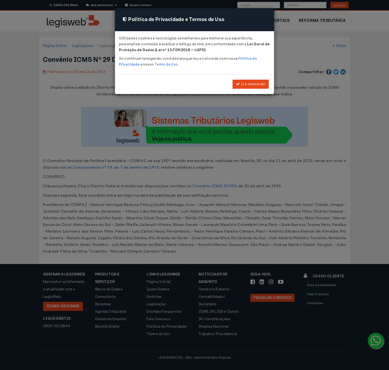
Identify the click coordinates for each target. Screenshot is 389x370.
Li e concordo (250, 84)
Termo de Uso (166, 64)
